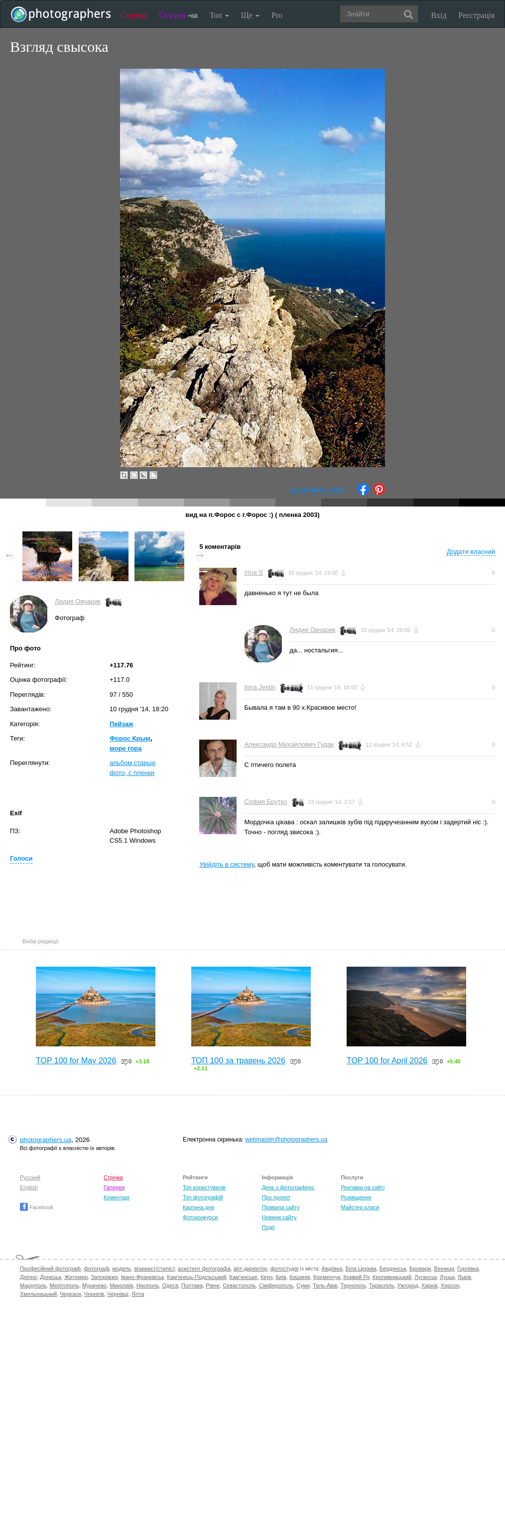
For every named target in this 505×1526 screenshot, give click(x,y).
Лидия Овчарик (78, 601)
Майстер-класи (360, 1207)
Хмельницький (38, 1294)
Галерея (178, 15)
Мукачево (94, 1285)
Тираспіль (381, 1285)
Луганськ (425, 1277)
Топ (219, 15)
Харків (429, 1285)
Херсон (450, 1285)
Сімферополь (276, 1285)
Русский (30, 1177)
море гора (126, 748)
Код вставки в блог (317, 490)
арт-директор (250, 1269)
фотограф (96, 1269)
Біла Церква (361, 1269)
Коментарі (116, 1197)
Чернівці (117, 1294)
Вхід (439, 15)
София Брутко (265, 801)
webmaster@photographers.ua (286, 1139)
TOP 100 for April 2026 (387, 1060)
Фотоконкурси (200, 1217)
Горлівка (468, 1269)
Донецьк (50, 1277)
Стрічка (134, 15)
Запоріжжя (104, 1277)
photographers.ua (45, 1140)
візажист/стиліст (154, 1269)
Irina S (253, 572)
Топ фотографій (203, 1197)
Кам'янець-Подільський (196, 1277)
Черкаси (70, 1294)
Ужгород (407, 1285)
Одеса (170, 1285)
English (29, 1187)
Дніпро (28, 1277)
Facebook (36, 1207)
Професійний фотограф (50, 1269)
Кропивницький (392, 1277)
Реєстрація (477, 15)
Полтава (192, 1285)
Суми (303, 1285)
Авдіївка (332, 1269)
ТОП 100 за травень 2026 (238, 1060)
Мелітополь (64, 1285)
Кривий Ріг (357, 1277)
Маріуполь (33, 1285)
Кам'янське (244, 1277)
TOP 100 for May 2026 (76, 1060)
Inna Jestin (259, 687)
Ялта (137, 1294)
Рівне (213, 1285)
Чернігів (94, 1294)
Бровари (420, 1269)
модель (122, 1269)
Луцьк (447, 1277)
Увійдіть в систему (226, 864)
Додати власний (471, 551)
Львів (464, 1277)
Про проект (276, 1197)
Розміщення (356, 1197)
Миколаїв (121, 1285)
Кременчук (326, 1277)
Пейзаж (121, 724)
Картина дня (198, 1207)
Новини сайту (279, 1217)
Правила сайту (281, 1207)
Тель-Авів (325, 1285)
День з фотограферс (288, 1187)
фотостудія (284, 1269)
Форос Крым (130, 738)
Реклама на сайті (362, 1187)
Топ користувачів (204, 1187)
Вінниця (444, 1269)
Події (268, 1227)
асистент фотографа (204, 1269)
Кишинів (299, 1277)
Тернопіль (353, 1285)
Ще (250, 15)
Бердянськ (392, 1269)
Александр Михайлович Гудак (289, 744)
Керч (266, 1277)
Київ (280, 1277)
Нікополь (147, 1285)
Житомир (76, 1277)
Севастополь (239, 1285)
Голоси (21, 858)
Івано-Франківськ (142, 1277)
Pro (276, 15)
